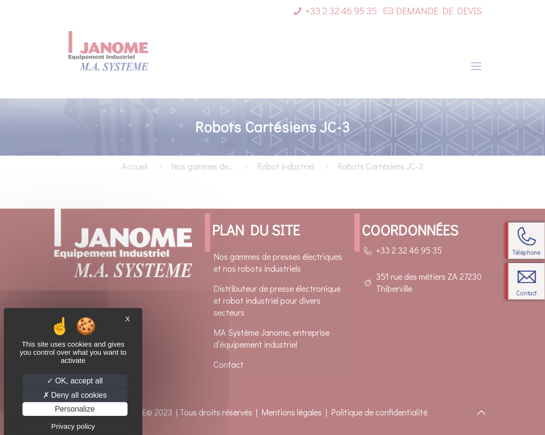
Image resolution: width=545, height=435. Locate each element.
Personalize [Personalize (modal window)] (75, 409)
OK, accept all (75, 381)
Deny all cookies (75, 395)
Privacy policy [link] (73, 426)
